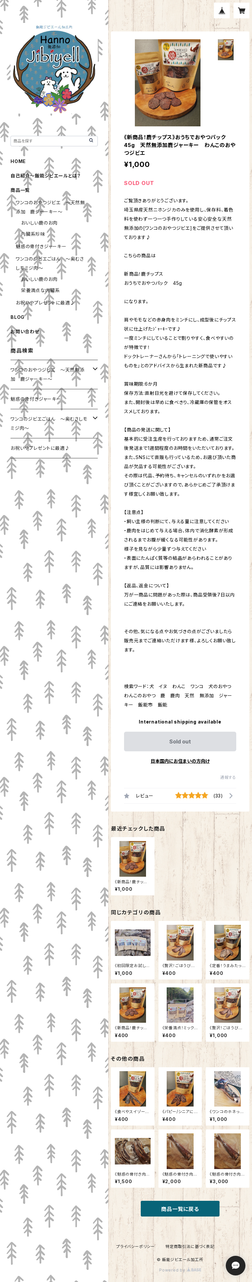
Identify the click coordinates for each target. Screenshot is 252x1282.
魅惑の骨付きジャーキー (41, 246)
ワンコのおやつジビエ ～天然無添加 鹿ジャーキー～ (47, 374)
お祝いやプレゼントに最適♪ (45, 302)
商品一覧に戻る (180, 1209)
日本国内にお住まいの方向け (180, 761)
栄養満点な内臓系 (40, 290)
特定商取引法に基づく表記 (190, 1246)
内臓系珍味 (33, 234)
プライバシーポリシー (135, 1246)
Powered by (180, 1270)
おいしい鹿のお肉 (39, 223)
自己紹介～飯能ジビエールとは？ (45, 175)
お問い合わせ (24, 331)
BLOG (17, 317)
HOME (18, 161)
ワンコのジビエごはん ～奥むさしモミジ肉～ (49, 423)
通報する (228, 777)
